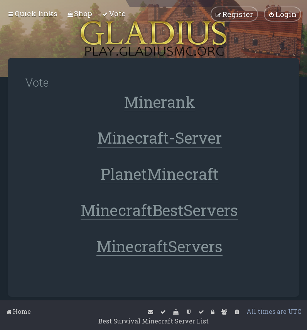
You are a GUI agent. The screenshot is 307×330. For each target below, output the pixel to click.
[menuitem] (79, 13)
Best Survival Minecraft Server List (153, 321)
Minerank (159, 102)
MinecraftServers (159, 247)
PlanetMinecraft (159, 174)
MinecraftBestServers (159, 210)
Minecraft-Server (159, 138)
